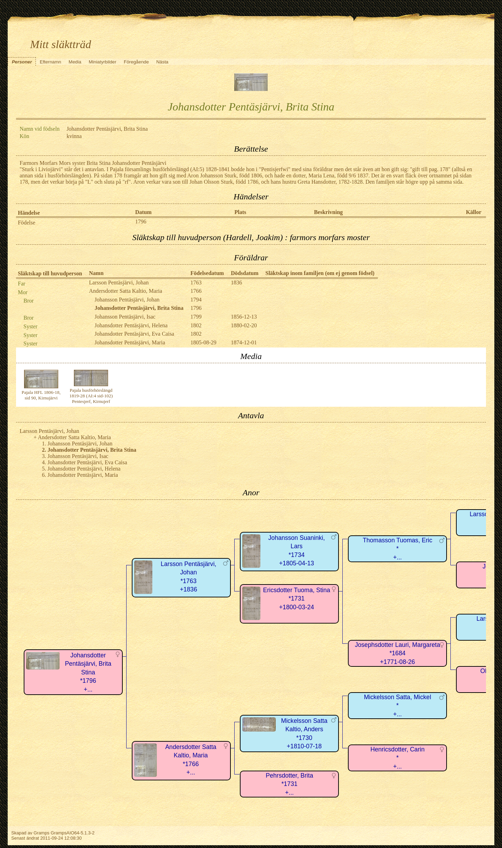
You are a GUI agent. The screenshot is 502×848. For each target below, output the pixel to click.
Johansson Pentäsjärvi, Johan (126, 300)
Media (75, 61)
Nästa (162, 61)
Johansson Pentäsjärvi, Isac (124, 317)
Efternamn (50, 61)
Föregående (136, 61)
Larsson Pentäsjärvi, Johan (119, 282)
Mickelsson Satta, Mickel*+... (397, 706)
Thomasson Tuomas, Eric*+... (397, 549)
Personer (22, 61)
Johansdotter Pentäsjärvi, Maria (129, 342)
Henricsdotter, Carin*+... (397, 758)
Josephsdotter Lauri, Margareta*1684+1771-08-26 (397, 653)
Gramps (41, 832)
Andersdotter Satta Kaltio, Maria (125, 291)
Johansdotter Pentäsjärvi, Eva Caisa (134, 334)
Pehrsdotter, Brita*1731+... (289, 784)
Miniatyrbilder (102, 61)
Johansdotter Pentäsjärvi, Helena (130, 325)
